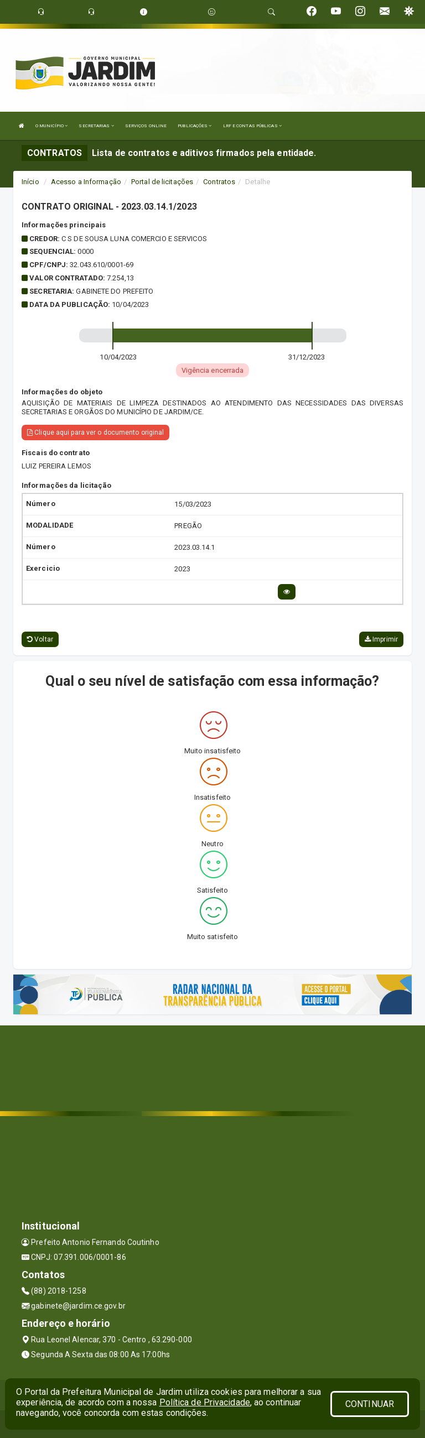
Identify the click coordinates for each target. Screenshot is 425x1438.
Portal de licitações (162, 182)
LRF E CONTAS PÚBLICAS (252, 125)
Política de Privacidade (204, 1402)
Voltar (40, 639)
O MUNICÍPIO (51, 125)
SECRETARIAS (96, 125)
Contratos (219, 182)
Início (30, 182)
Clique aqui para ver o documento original (95, 432)
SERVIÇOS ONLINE (146, 125)
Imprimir (381, 639)
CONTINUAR (369, 1404)
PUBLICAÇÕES (194, 125)
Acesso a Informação (86, 182)
